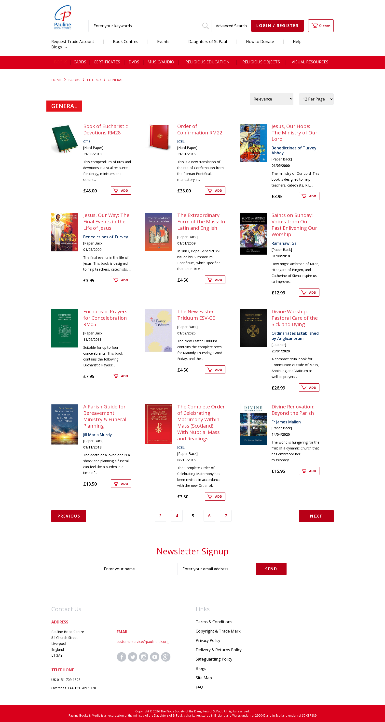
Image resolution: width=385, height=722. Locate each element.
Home (56, 79)
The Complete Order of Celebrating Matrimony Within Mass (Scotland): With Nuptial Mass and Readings (201, 422)
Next (316, 516)
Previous (68, 516)
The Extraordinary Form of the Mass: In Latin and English (201, 221)
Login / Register (277, 25)
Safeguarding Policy (214, 659)
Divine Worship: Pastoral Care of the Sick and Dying (295, 318)
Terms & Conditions (214, 621)
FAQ (199, 687)
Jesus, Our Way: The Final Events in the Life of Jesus (106, 221)
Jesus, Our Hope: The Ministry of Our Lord (294, 132)
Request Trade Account (72, 41)
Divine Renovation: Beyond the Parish (293, 409)
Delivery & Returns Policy (219, 649)
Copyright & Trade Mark (218, 631)
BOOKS (74, 79)
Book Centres (125, 41)
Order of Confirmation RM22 (199, 129)
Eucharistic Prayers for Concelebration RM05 (105, 318)
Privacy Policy (208, 640)
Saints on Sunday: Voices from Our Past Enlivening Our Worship (294, 225)
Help (297, 41)
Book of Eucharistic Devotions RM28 (105, 129)
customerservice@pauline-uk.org (142, 641)
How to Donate (260, 41)
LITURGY (94, 79)
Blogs (58, 47)
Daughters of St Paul (207, 41)
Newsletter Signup (193, 551)
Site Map (204, 677)
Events (163, 41)
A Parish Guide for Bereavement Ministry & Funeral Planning (104, 416)
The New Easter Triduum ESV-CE (196, 314)
